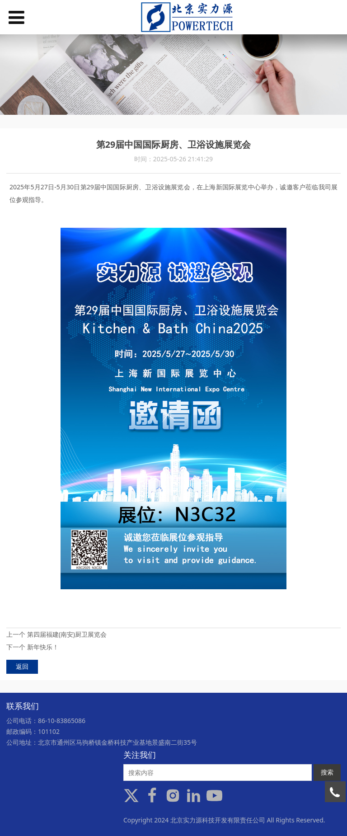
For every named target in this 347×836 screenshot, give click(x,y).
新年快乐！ (43, 647)
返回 (22, 666)
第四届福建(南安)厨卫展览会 (67, 634)
